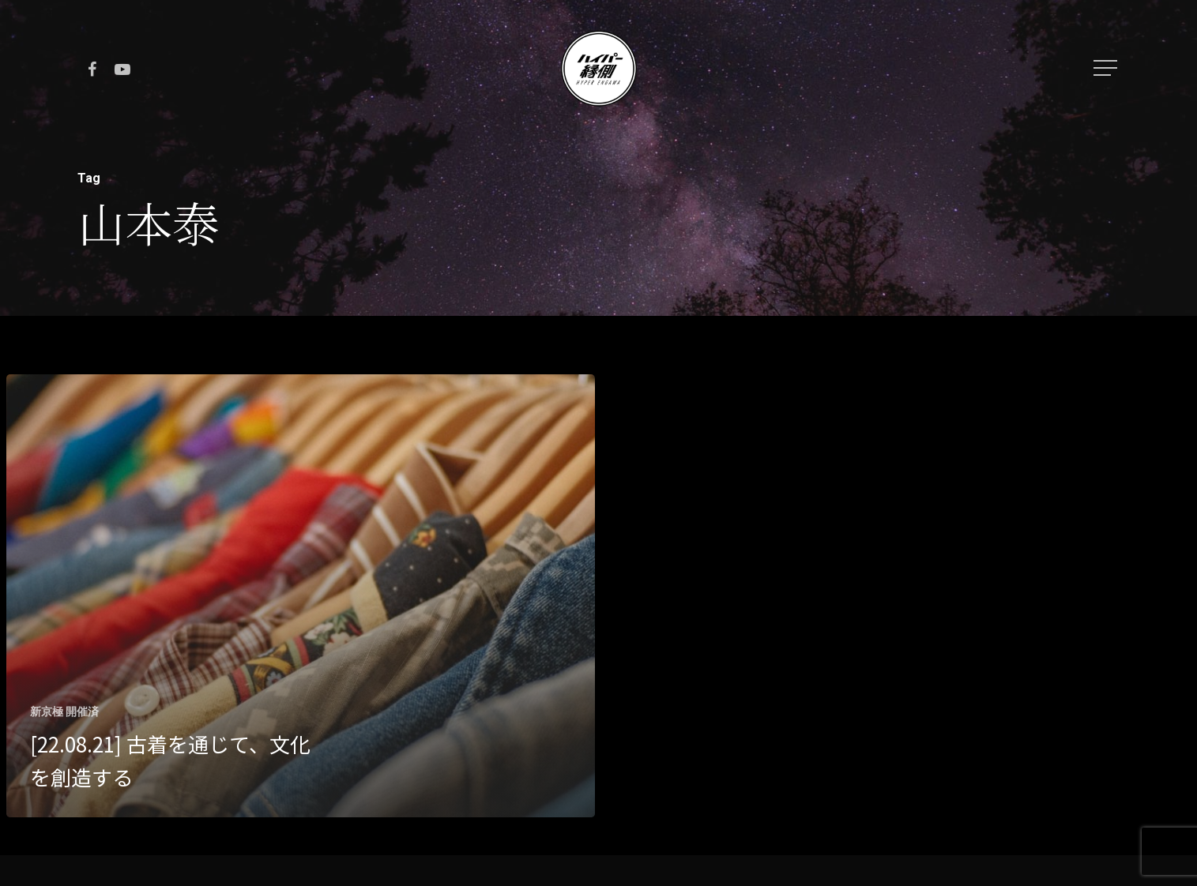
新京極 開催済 (64, 711)
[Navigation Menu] (1106, 68)
